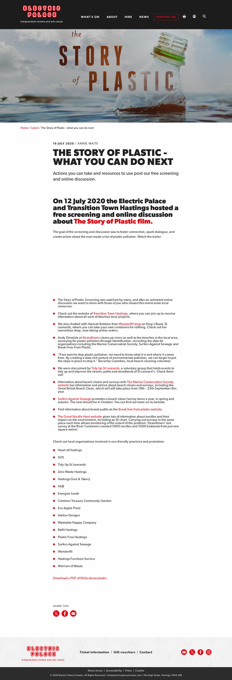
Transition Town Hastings (110, 313)
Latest (34, 127)
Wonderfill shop (130, 324)
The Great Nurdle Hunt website (80, 416)
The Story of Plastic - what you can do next (67, 127)
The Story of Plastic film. (113, 221)
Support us (166, 17)
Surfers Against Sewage (74, 399)
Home (24, 127)
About (112, 17)
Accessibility (114, 670)
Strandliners (91, 338)
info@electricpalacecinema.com (124, 675)
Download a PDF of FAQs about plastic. (80, 578)
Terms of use (95, 670)
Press (128, 670)
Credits (139, 670)
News (144, 17)
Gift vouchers (124, 652)
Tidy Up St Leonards (105, 368)
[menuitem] (90, 17)
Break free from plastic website (140, 409)
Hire (128, 17)
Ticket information (94, 652)
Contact (146, 652)
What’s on (90, 17)
